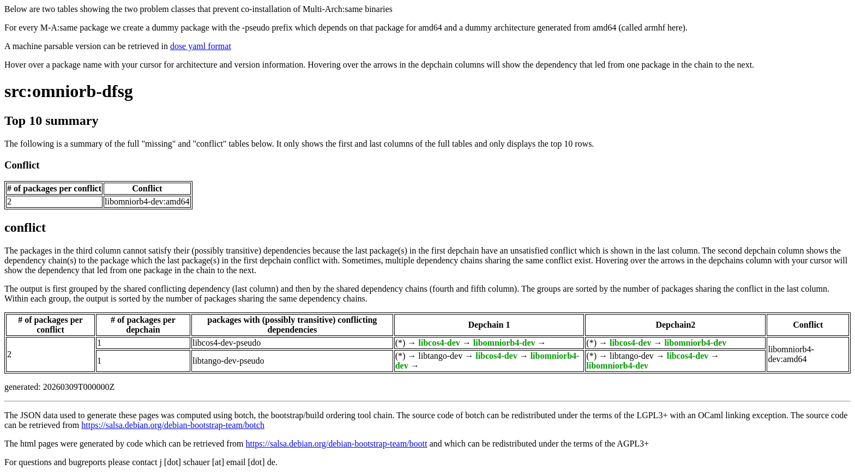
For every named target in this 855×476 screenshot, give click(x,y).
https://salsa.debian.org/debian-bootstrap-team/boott (336, 443)
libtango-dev (440, 355)
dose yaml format (200, 46)
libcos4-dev (439, 342)
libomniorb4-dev (504, 342)
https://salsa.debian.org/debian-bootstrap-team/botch (172, 425)
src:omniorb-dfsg (68, 91)
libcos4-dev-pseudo (226, 342)
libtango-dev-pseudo (228, 360)
